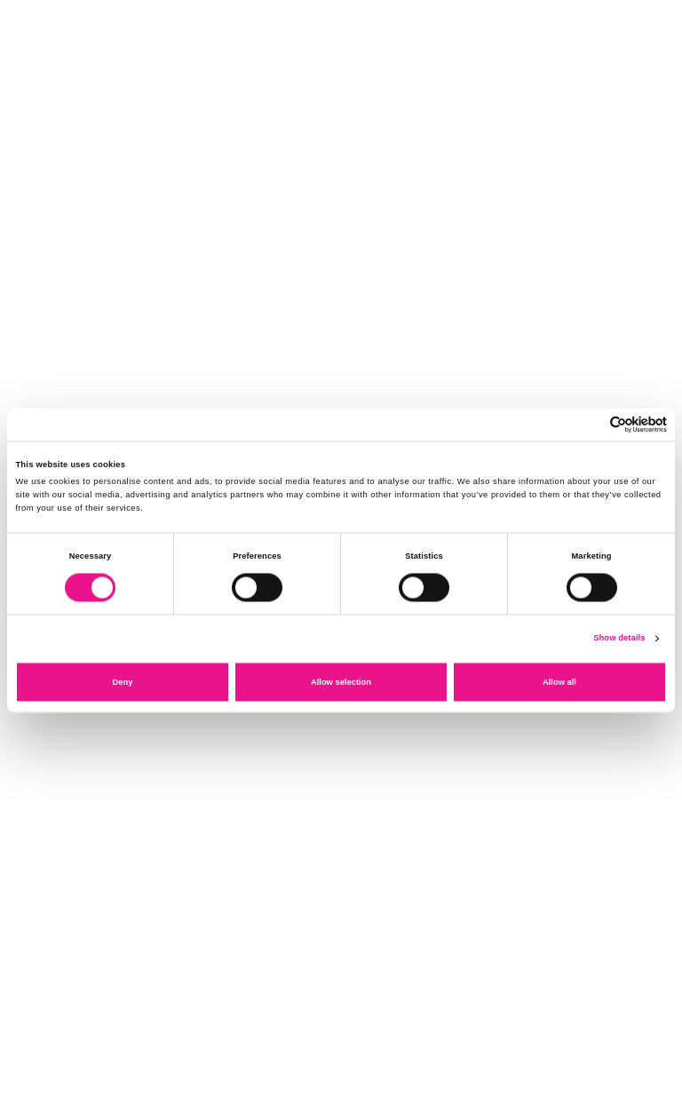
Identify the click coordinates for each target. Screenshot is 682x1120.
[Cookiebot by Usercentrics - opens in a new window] (589, 424)
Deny (123, 682)
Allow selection (341, 682)
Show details (619, 638)
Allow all (559, 682)
